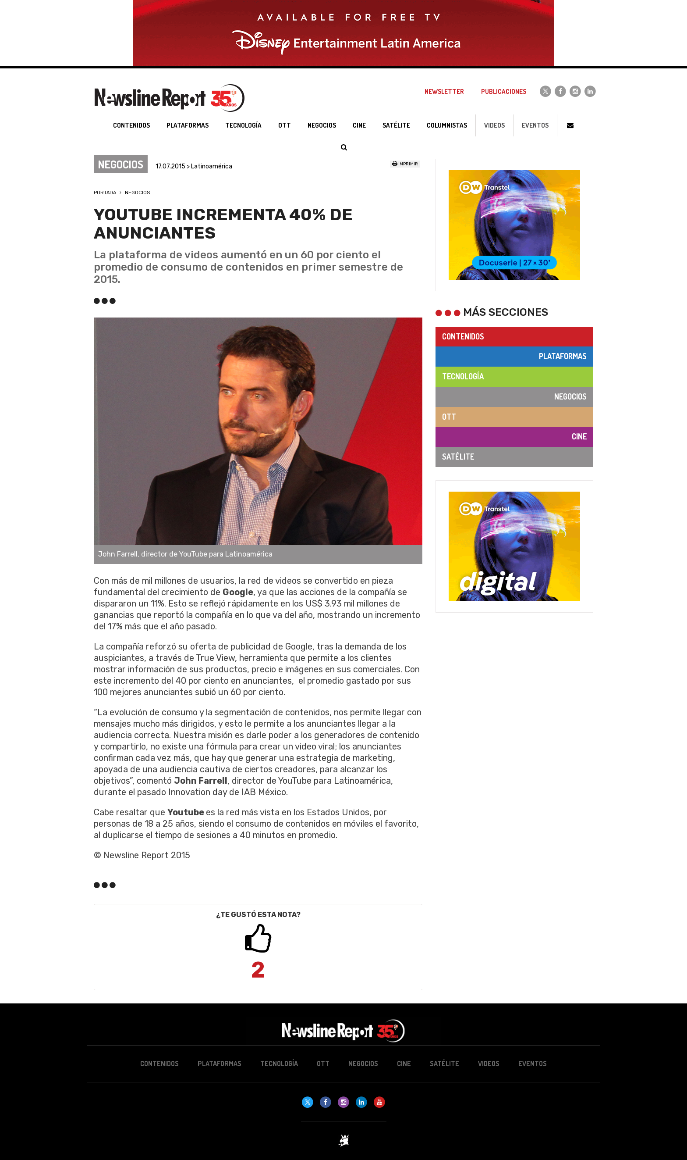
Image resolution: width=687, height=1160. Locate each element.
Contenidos (463, 336)
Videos (494, 125)
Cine (579, 436)
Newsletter (444, 91)
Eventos (535, 125)
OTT (449, 416)
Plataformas (563, 356)
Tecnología (463, 376)
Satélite (458, 456)
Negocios (137, 193)
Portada (105, 193)
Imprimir (405, 164)
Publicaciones (503, 91)
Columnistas (447, 125)
